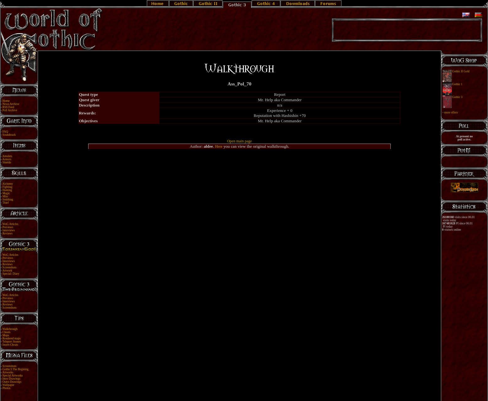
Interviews (9, 230)
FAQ (5, 131)
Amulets (7, 156)
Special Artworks (13, 375)
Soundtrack (9, 134)
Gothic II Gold (460, 71)
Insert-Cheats (10, 344)
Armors (6, 159)
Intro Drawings (11, 378)
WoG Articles (11, 224)
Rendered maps (12, 338)
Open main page (239, 141)
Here (218, 146)
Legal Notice (233, 392)
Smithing (8, 199)
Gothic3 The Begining (16, 369)
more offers (451, 112)
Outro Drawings (12, 381)
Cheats (6, 332)
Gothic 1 (457, 84)
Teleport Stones (12, 341)
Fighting (8, 187)
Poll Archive (10, 110)
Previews (8, 227)
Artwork (7, 270)
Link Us (248, 392)
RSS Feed (8, 107)
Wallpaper (8, 385)
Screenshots (10, 267)
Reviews (8, 233)
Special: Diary (11, 273)
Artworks (7, 372)
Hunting (7, 190)
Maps (6, 335)
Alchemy (7, 183)
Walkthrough (10, 329)
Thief (6, 202)
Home (6, 100)
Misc (5, 196)
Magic (6, 193)
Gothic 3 (457, 97)
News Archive (11, 104)
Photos (6, 388)
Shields (7, 162)
